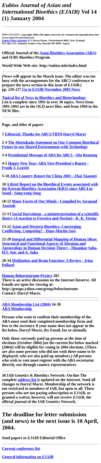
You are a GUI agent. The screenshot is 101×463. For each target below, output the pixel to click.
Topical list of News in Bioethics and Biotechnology (44, 98)
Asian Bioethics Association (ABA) (67, 53)
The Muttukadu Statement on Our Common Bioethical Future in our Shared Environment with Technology (50, 144)
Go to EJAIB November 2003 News (50, 89)
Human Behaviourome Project (27, 276)
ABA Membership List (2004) (26, 304)
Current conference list (21, 448)
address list (27, 380)
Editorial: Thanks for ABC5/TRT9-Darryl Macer (45, 134)
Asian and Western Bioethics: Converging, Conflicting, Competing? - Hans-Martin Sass (42, 228)
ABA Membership (17, 309)
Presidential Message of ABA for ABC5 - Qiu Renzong (52, 155)
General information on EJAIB (28, 457)
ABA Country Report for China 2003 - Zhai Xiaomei (53, 176)
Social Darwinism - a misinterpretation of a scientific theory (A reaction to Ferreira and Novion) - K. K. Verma (50, 216)
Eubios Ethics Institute (14, 40)
